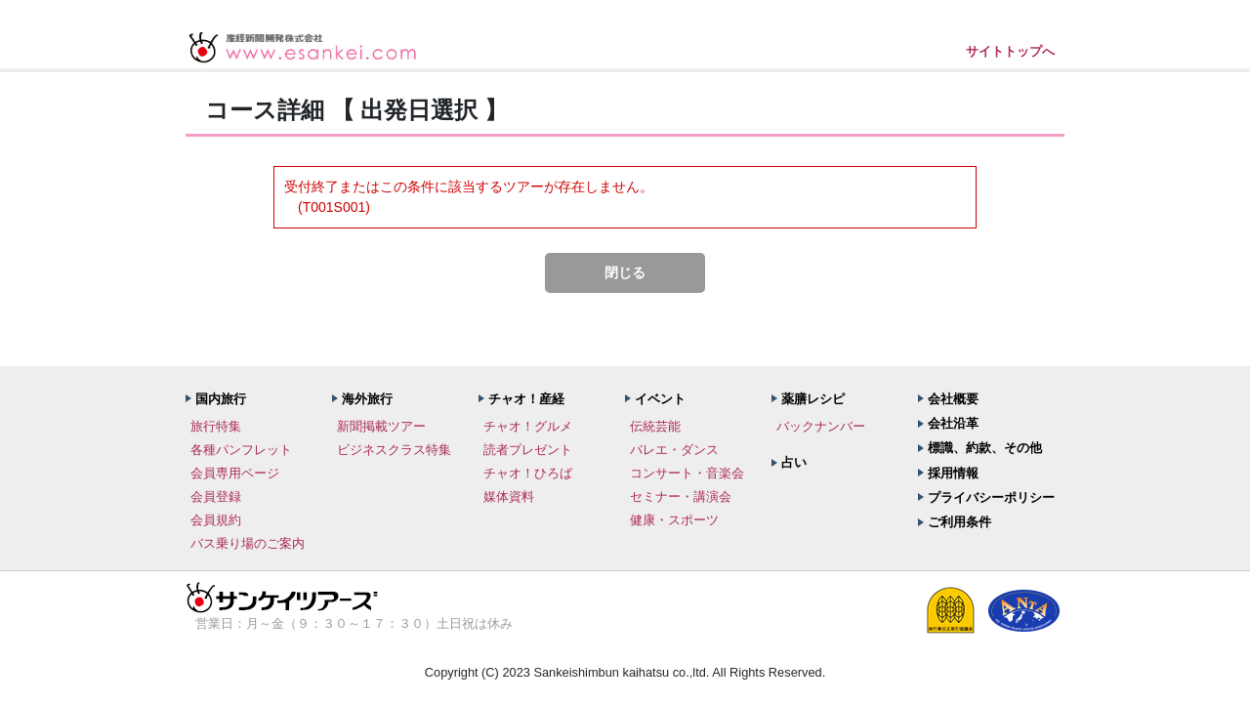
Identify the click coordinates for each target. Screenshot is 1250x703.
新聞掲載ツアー (381, 426)
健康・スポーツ (674, 520)
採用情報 (953, 473)
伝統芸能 (655, 426)
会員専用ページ (234, 473)
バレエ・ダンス (674, 449)
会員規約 (215, 520)
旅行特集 (215, 426)
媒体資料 (508, 496)
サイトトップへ (1010, 51)
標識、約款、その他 (985, 447)
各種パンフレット (241, 449)
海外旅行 (367, 399)
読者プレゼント (527, 449)
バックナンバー (820, 426)
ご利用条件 (959, 522)
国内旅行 (220, 399)
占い (794, 462)
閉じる (625, 272)
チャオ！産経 (526, 399)
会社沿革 (953, 423)
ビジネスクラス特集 (394, 449)
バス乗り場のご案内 (247, 543)
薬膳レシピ (813, 399)
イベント (660, 399)
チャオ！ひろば (527, 473)
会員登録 (215, 496)
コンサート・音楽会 (687, 473)
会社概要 (953, 399)
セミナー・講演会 (680, 496)
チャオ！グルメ (527, 426)
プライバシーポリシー (991, 497)
